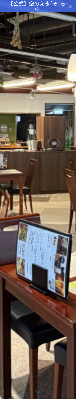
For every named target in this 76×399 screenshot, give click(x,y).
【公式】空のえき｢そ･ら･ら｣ (38, 6)
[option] (38, 199)
